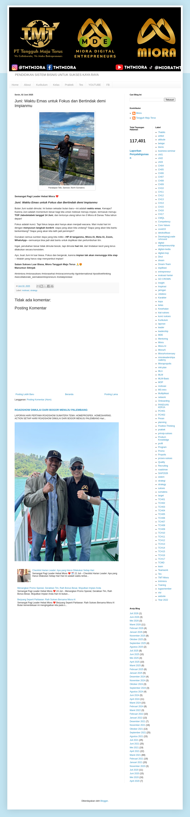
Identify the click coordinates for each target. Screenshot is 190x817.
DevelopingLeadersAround (166, 237)
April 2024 (135, 699)
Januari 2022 (136, 717)
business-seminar (166, 151)
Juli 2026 (134, 613)
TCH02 (161, 503)
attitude (161, 139)
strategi (161, 480)
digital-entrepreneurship (166, 244)
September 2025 (138, 643)
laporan (162, 324)
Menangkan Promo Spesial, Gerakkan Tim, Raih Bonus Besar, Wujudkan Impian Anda (59, 588)
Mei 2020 (134, 777)
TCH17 (161, 559)
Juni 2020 (134, 773)
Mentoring (163, 339)
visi (159, 592)
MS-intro (162, 389)
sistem (161, 477)
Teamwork (163, 570)
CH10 (161, 188)
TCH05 (161, 514)
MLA (160, 371)
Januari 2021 (136, 762)
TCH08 (161, 525)
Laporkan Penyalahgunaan (139, 154)
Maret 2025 (135, 665)
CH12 (161, 195)
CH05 (161, 169)
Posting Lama (111, 394)
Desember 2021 (137, 721)
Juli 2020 (134, 770)
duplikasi (162, 268)
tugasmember (165, 588)
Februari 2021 (136, 758)
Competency (164, 221)
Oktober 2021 (136, 729)
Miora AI (162, 346)
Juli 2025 (134, 650)
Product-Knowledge (163, 438)
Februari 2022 (136, 714)
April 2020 (135, 781)
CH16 (161, 210)
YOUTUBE (95, 84)
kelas (160, 305)
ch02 (160, 158)
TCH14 (161, 548)
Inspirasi (162, 286)
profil (160, 443)
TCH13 (161, 544)
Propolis (162, 454)
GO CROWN (164, 279)
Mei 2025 (134, 658)
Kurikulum (42, 84)
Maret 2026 (135, 624)
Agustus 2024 (136, 691)
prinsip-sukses (165, 433)
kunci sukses (164, 316)
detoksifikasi (164, 233)
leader (161, 327)
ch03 (160, 162)
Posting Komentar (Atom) (39, 399)
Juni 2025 (134, 654)
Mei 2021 (134, 747)
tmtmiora (162, 581)
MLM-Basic (163, 378)
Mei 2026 (134, 620)
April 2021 (135, 751)
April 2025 (135, 662)
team (160, 566)
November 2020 (137, 766)
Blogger (104, 801)
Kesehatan (163, 309)
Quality (161, 462)
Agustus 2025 (136, 647)
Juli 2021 (134, 740)
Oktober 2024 (136, 684)
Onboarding (164, 401)
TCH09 (161, 529)
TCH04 (161, 510)
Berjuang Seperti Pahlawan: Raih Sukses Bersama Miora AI (46, 599)
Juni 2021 (134, 743)
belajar (161, 143)
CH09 (161, 184)
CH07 (161, 177)
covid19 (162, 229)
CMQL (161, 218)
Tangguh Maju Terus (146, 118)
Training (162, 585)
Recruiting (163, 466)
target (161, 495)
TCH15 (161, 551)
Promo (161, 451)
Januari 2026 (136, 632)
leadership (163, 331)
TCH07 (161, 521)
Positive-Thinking (166, 426)
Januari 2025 (136, 673)
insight (161, 283)
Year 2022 (163, 600)
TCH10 (161, 533)
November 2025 (137, 635)
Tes (81, 84)
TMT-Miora (163, 577)
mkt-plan (162, 367)
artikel (161, 136)
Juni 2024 (134, 695)
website (162, 596)
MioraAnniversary (166, 353)
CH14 (161, 203)
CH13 (161, 199)
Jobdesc (162, 294)
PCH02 (161, 415)
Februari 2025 (136, 669)
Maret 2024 (135, 703)
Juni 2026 (134, 617)
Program (162, 447)
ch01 (160, 154)
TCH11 (161, 536)
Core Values (164, 225)
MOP (160, 382)
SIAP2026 (163, 473)
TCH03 (161, 507)
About (27, 84)
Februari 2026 (136, 628)
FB (108, 84)
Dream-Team (164, 264)
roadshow (163, 469)
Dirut (160, 256)
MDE (160, 335)
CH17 (161, 214)
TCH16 (161, 555)
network (162, 397)
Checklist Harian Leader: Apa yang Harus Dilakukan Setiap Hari (63, 570)
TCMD (161, 562)
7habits (161, 132)
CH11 (161, 192)
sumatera (162, 492)
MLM (160, 375)
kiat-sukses (163, 312)
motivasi (25, 290)
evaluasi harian (165, 275)
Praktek (69, 84)
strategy (33, 290)
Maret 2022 (135, 710)
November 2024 (137, 680)
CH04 (161, 165)
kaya (160, 301)
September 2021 (138, 732)
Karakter (162, 297)
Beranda (69, 394)
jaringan (162, 290)
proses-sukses (165, 458)
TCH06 (161, 518)
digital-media (164, 249)
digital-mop (163, 253)
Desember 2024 (137, 676)
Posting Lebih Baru (25, 394)
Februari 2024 (136, 706)
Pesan (161, 418)
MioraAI (162, 350)
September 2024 (138, 688)
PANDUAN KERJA (163, 406)
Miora (139, 113)
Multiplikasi (163, 393)
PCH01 (161, 411)
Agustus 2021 (136, 736)
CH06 (161, 173)
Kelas (56, 84)
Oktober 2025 (136, 639)
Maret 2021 (135, 755)
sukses (161, 488)
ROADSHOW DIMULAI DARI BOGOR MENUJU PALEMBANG (51, 409)
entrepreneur (164, 271)
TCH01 (161, 499)
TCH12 (161, 540)
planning (162, 422)
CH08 (161, 180)
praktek (161, 429)
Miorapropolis (164, 363)
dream (161, 260)
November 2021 (137, 725)
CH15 (161, 207)
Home (15, 84)
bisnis (161, 147)
